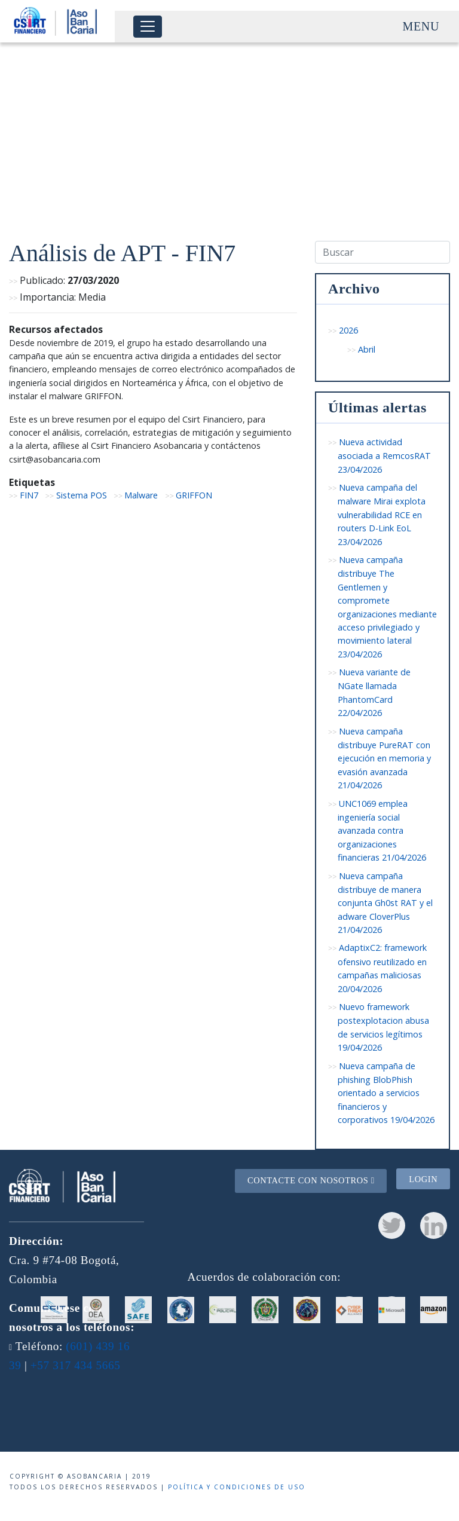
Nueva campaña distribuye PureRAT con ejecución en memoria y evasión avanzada (384, 758)
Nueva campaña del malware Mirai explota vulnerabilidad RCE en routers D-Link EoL (382, 514)
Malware (141, 495)
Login (423, 1179)
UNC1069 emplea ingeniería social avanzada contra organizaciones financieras (382, 831)
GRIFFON (194, 495)
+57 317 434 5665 (75, 1365)
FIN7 (29, 495)
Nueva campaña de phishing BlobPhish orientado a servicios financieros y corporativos (386, 1093)
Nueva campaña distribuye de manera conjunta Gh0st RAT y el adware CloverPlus (385, 903)
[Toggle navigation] (147, 27)
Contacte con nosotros (311, 1180)
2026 (348, 330)
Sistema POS (81, 495)
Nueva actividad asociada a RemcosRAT (384, 455)
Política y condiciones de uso (236, 1487)
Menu (421, 26)
